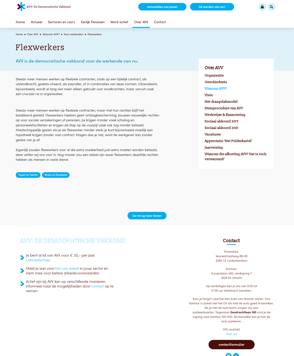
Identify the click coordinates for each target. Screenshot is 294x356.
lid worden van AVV (212, 7)
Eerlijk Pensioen (93, 22)
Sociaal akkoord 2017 (221, 121)
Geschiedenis (216, 82)
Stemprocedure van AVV (224, 108)
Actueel (36, 22)
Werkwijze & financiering (225, 115)
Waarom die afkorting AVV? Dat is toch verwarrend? (235, 156)
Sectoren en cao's (61, 22)
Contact (160, 22)
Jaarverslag (214, 147)
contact (97, 286)
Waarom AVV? (51, 34)
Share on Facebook (56, 175)
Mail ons (231, 334)
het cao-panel (67, 268)
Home (20, 22)
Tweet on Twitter (28, 175)
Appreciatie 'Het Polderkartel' (228, 141)
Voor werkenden (73, 34)
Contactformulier (231, 344)
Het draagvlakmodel (221, 102)
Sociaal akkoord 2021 (221, 128)
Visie (209, 95)
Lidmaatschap (38, 260)
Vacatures (213, 134)
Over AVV (141, 22)
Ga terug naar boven (147, 215)
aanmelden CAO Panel (162, 7)
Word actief (119, 22)
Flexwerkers (95, 34)
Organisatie (214, 75)
